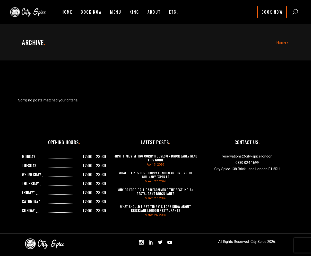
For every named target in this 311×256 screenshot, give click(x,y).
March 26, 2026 (155, 215)
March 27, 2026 (155, 181)
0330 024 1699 (247, 162)
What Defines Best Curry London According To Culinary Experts (155, 174)
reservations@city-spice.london (247, 156)
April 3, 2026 (155, 164)
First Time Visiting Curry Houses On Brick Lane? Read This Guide (155, 157)
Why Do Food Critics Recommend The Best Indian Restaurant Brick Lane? (156, 191)
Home (281, 42)
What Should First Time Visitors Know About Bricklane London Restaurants (155, 208)
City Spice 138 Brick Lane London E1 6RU (247, 169)
